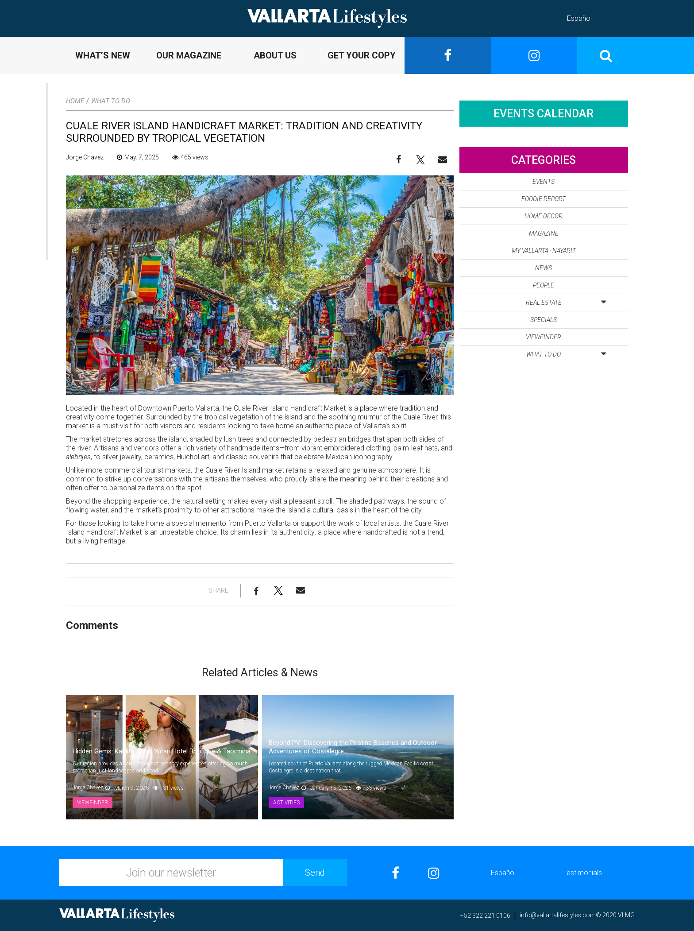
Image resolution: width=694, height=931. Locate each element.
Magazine (544, 233)
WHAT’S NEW (102, 55)
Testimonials (582, 873)
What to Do (110, 101)
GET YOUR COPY (362, 55)
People (543, 285)
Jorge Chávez (85, 157)
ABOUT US (275, 55)
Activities (286, 802)
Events (543, 181)
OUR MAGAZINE (188, 55)
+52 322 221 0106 (485, 915)
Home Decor (543, 216)
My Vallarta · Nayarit (544, 250)
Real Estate (566, 300)
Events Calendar (544, 113)
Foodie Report (543, 198)
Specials (543, 319)
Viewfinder (92, 802)
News (543, 268)
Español (579, 18)
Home (75, 101)
